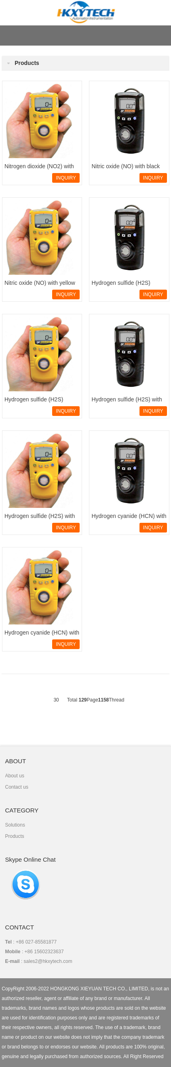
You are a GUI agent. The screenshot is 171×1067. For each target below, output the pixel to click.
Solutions (15, 825)
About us (14, 776)
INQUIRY (66, 178)
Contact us (16, 787)
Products (14, 836)
